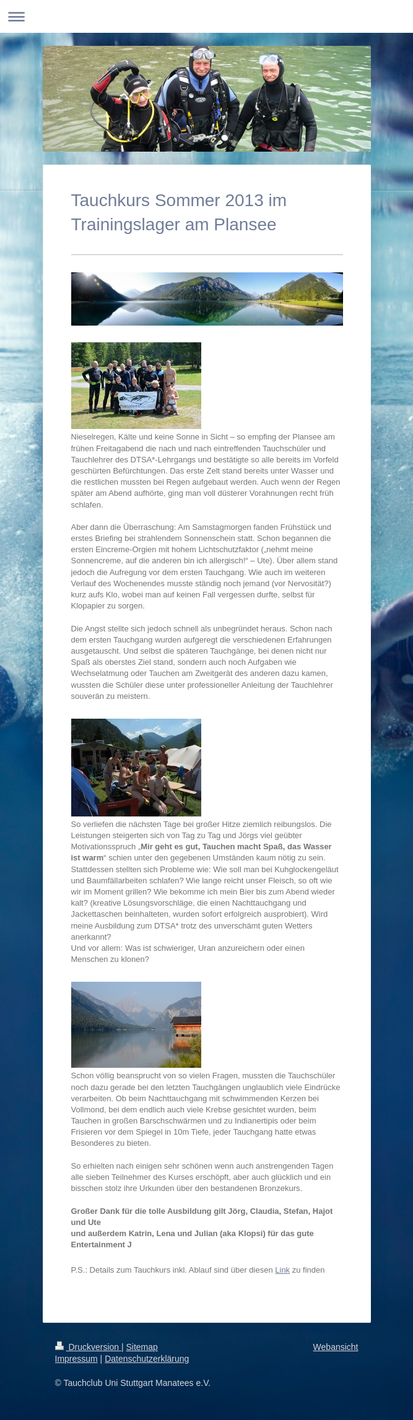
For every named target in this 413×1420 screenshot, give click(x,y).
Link (282, 1270)
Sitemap (142, 1347)
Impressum (76, 1359)
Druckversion (88, 1347)
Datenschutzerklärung (147, 1359)
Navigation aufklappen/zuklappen (206, 16)
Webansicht (336, 1347)
